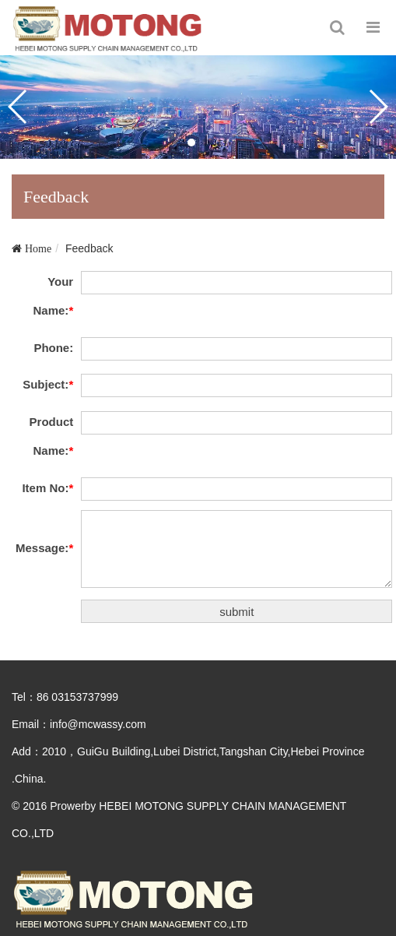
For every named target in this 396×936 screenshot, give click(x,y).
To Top (367, 907)
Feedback (89, 248)
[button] (191, 142)
